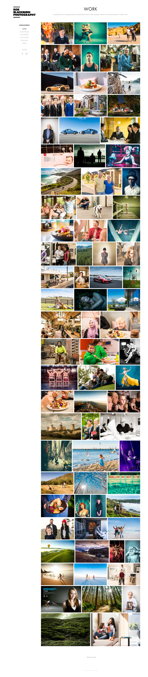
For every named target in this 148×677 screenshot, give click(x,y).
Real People (24, 35)
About (24, 43)
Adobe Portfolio (94, 670)
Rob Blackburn (24, 25)
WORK (24, 29)
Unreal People (24, 32)
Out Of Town (24, 37)
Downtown (24, 40)
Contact (24, 49)
